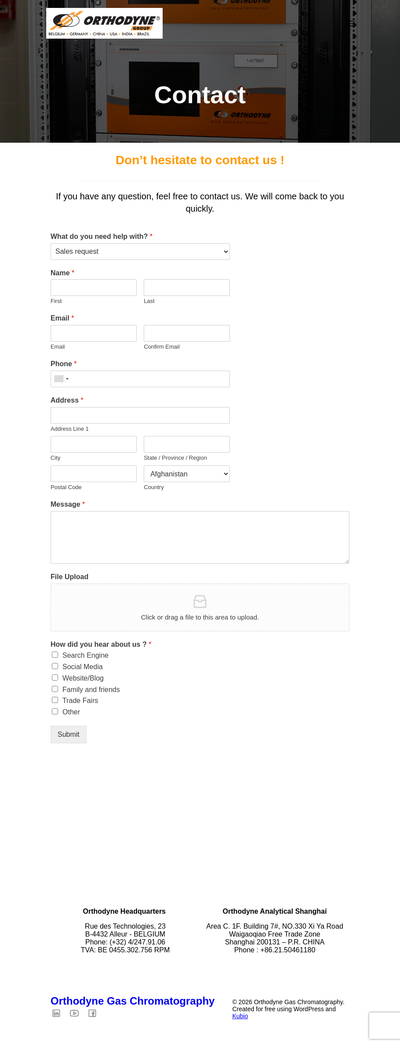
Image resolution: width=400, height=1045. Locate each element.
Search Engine (85, 656)
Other (71, 713)
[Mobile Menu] (350, 24)
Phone (64, 365)
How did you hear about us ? (101, 645)
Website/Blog (83, 679)
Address (67, 401)
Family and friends (91, 691)
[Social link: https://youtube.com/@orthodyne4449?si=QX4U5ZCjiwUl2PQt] (78, 1014)
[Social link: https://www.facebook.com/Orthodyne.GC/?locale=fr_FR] (96, 1014)
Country (154, 488)
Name (62, 274)
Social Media (82, 668)
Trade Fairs (80, 702)
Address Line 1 (70, 430)
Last (149, 302)
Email (62, 319)
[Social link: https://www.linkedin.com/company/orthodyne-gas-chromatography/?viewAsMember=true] (60, 1014)
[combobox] (61, 380)
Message (68, 505)
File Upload (69, 578)
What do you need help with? (102, 237)
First (56, 302)
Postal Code (66, 488)
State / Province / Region (175, 459)
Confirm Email (162, 348)
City (55, 459)
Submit (69, 735)
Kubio (240, 1017)
